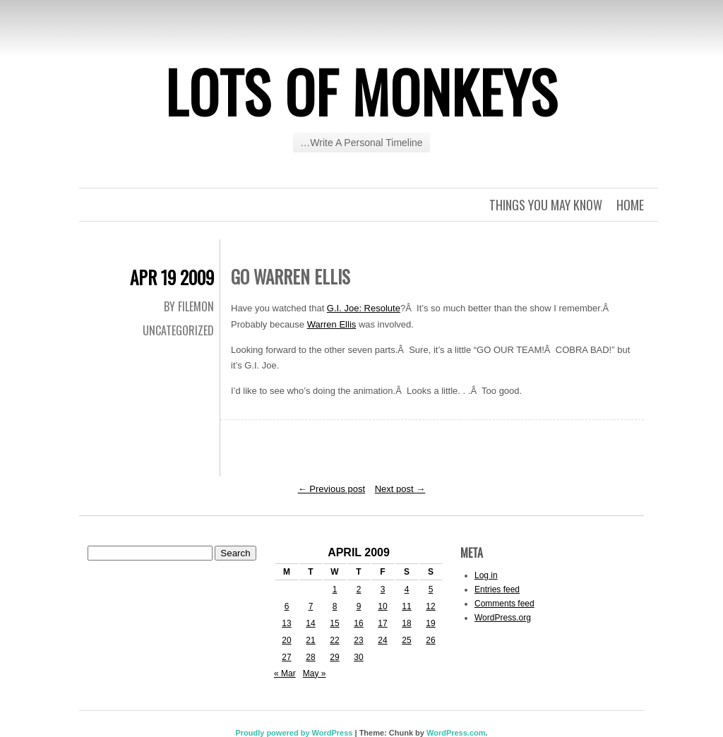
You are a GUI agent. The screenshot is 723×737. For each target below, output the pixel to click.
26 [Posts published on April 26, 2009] (430, 640)
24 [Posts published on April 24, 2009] (382, 640)
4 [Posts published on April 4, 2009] (407, 589)
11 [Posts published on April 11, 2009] (406, 606)
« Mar (285, 673)
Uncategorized (178, 330)
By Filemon (189, 306)
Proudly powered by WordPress (293, 733)
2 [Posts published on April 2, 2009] (359, 589)
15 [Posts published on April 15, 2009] (334, 623)
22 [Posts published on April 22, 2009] (334, 640)
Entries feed (497, 589)
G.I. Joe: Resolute (363, 308)
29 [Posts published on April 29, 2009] (334, 657)
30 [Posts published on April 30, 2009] (358, 657)
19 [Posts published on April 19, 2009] (430, 623)
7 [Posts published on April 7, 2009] (311, 606)
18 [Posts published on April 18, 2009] (406, 623)
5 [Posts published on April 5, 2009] (431, 589)
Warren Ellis (332, 324)
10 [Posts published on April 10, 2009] (382, 606)
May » (314, 673)
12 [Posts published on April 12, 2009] (430, 606)
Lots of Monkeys (361, 91)
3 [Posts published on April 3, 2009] (383, 589)
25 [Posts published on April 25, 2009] (406, 640)
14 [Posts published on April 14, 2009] (310, 623)
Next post (400, 489)
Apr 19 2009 (172, 277)
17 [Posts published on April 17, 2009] (382, 623)
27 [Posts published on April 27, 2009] (286, 657)
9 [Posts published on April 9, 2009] (359, 606)
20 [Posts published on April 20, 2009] (286, 640)
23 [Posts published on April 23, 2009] (358, 640)
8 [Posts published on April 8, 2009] (335, 606)
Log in (486, 575)
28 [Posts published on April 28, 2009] (310, 657)
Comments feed (504, 604)
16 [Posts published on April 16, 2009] (358, 623)
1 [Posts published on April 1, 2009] (335, 589)
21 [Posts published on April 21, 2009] (310, 640)
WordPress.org (502, 618)
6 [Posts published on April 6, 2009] (287, 606)
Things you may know (545, 205)
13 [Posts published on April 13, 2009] (286, 623)
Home (630, 205)
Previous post (331, 489)
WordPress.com (456, 733)
